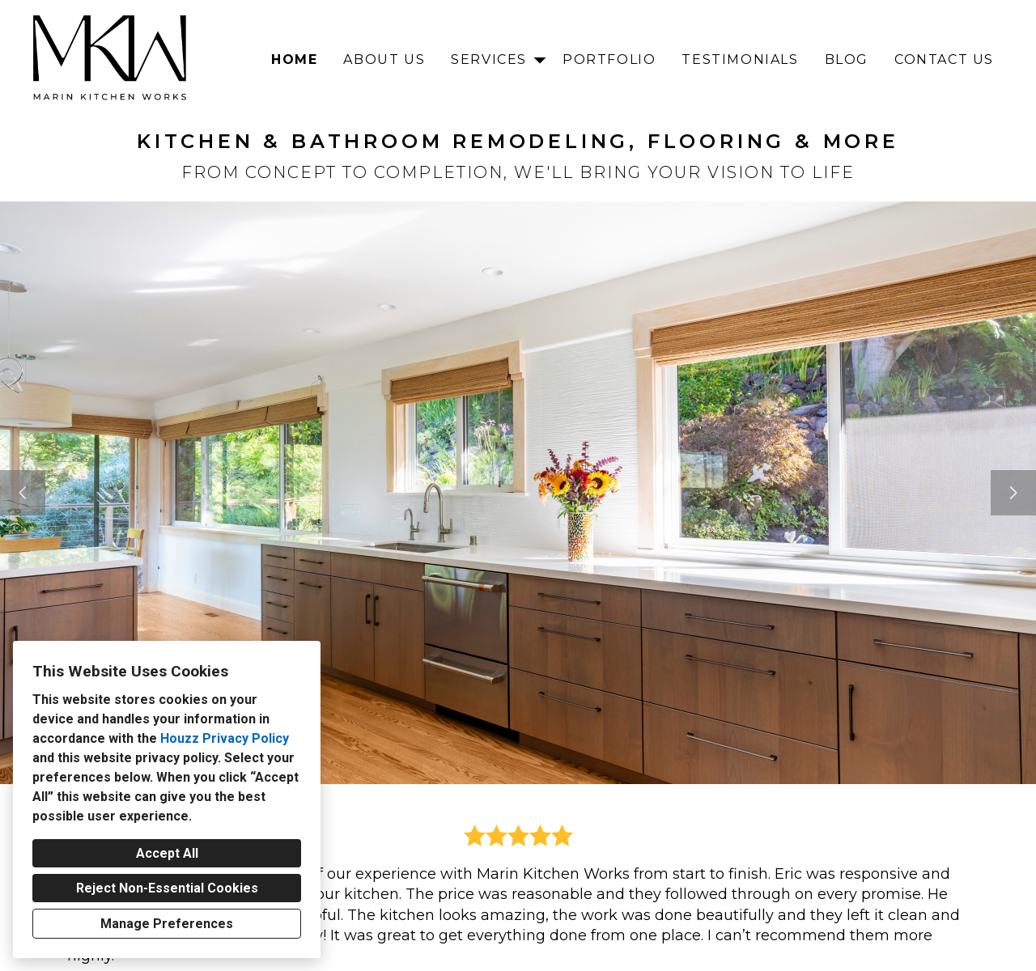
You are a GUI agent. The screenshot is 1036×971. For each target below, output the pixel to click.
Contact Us (944, 59)
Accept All (167, 853)
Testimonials (739, 59)
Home (294, 59)
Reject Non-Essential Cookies (167, 888)
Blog (846, 59)
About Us (384, 59)
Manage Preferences (166, 923)
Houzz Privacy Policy (224, 738)
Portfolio (609, 59)
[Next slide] (1013, 492)
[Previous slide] (22, 492)
